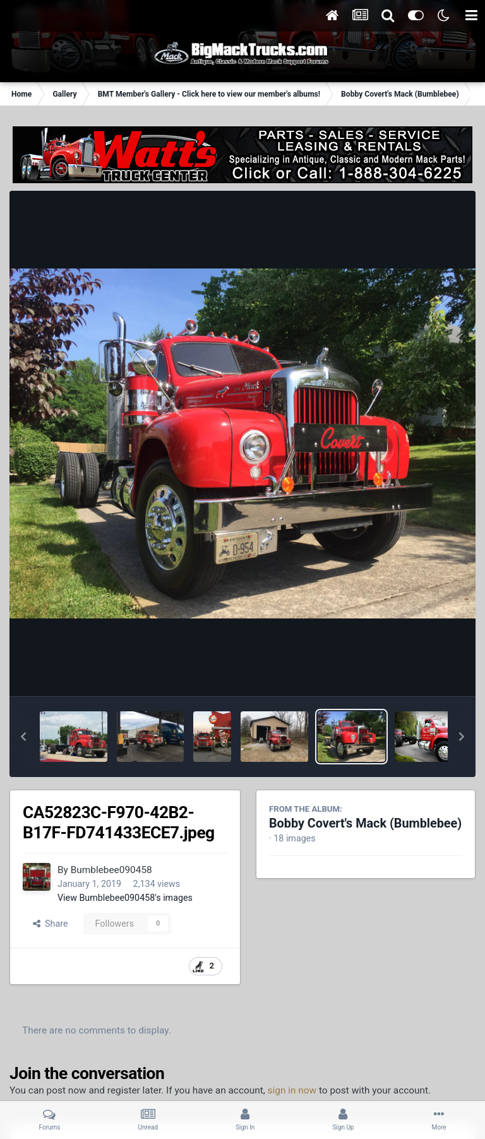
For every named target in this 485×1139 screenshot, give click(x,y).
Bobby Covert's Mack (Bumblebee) (365, 823)
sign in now (292, 1090)
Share (50, 924)
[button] (23, 736)
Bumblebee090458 (111, 870)
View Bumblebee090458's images (125, 898)
